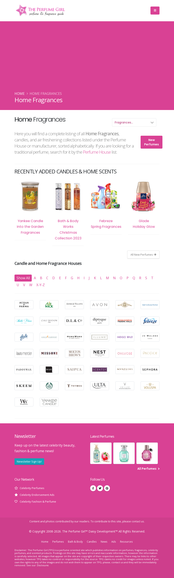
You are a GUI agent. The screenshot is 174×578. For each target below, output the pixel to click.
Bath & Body (75, 541)
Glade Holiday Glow (144, 205)
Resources (127, 541)
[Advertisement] (87, 59)
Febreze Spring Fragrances (106, 205)
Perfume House (97, 152)
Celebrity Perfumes (33, 488)
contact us (137, 521)
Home (19, 93)
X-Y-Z (40, 285)
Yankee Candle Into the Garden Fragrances (30, 208)
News (104, 541)
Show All (23, 278)
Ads (114, 541)
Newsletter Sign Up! (29, 461)
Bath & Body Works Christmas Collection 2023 (68, 211)
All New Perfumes (143, 254)
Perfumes (57, 541)
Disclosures (43, 565)
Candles (92, 541)
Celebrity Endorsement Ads (38, 495)
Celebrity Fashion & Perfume (39, 501)
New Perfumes (151, 142)
